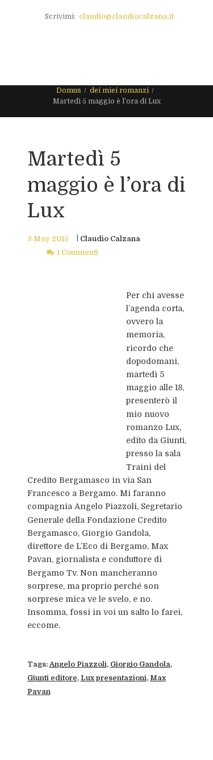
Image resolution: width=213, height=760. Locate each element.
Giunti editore (52, 678)
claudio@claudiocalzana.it (126, 16)
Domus (68, 90)
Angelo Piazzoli (78, 664)
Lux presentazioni (114, 678)
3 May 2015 (48, 239)
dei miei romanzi (119, 90)
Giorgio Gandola (140, 664)
